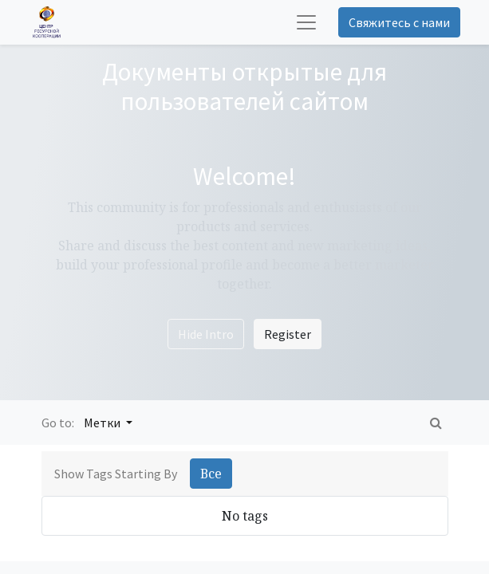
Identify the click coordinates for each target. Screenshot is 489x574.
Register (287, 334)
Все (211, 473)
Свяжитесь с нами (399, 22)
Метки (103, 423)
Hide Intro (206, 334)
